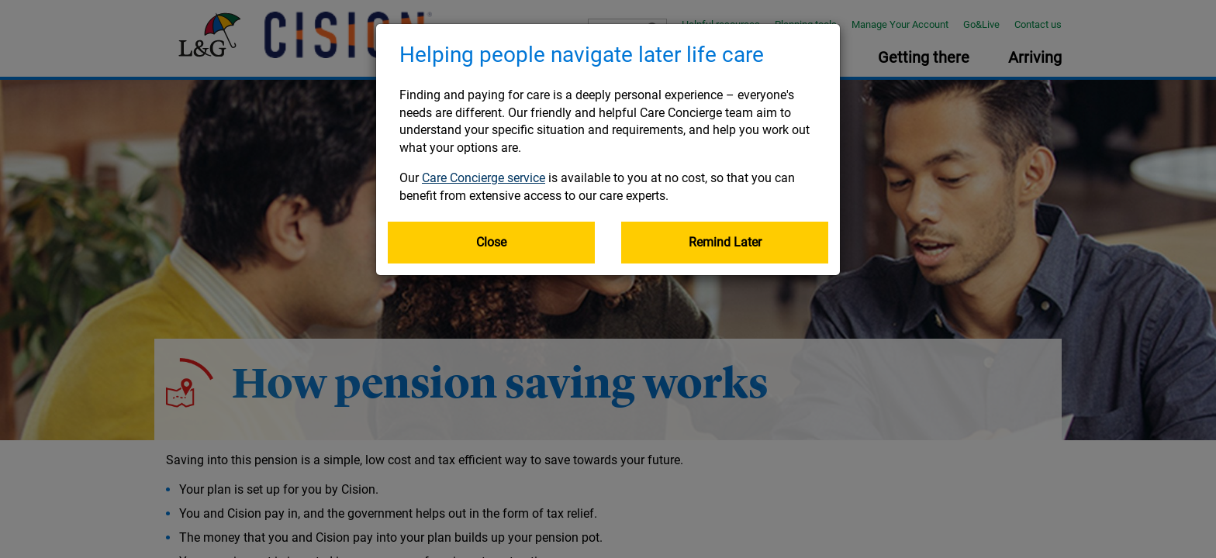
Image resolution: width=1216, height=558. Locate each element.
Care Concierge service (483, 177)
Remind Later (725, 242)
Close (491, 242)
